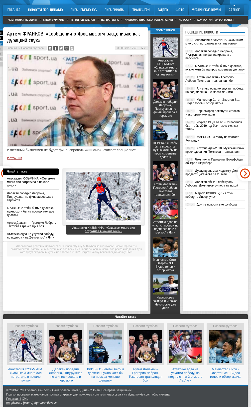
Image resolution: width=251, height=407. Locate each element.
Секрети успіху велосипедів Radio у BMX (106, 252)
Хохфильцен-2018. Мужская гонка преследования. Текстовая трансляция (214, 150)
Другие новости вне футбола (217, 204)
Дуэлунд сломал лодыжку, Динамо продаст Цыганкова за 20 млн (214, 172)
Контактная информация (215, 19)
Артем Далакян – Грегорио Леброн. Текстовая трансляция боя (31, 224)
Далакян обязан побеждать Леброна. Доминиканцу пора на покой (211, 183)
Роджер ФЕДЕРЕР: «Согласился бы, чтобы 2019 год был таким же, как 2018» (213, 125)
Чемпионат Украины (22, 19)
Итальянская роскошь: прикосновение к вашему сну (49, 246)
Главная (12, 48)
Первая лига (110, 19)
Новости (185, 19)
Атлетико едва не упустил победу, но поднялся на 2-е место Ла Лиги (30, 235)
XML (25, 398)
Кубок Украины (54, 19)
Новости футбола (32, 48)
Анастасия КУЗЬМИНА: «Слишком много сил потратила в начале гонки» (31, 182)
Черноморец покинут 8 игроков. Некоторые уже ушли (165, 303)
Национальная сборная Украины (149, 19)
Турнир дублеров (83, 19)
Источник (14, 158)
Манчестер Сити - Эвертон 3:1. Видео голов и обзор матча (165, 265)
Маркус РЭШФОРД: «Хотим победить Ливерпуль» (209, 195)
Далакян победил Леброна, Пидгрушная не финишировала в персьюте (30, 197)
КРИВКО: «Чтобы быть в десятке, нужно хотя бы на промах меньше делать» (30, 211)
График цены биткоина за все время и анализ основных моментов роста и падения (83, 249)
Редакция (12, 398)
